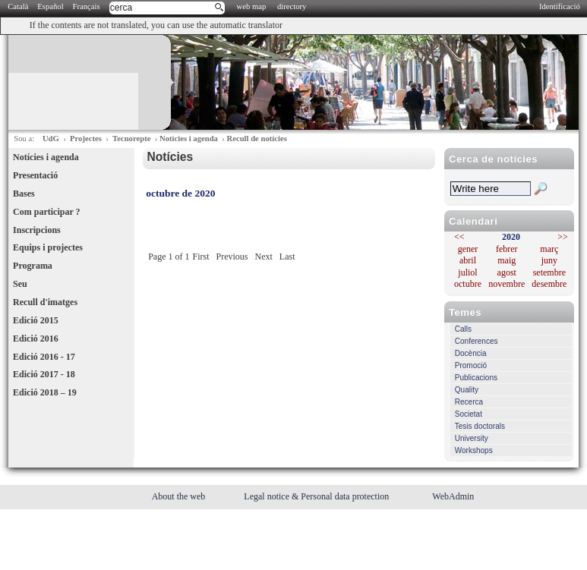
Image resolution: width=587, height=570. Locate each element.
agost (506, 272)
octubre (467, 284)
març (549, 249)
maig (506, 260)
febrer (507, 249)
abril (467, 260)
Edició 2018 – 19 (45, 392)
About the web (180, 496)
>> (562, 236)
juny (549, 260)
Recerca (469, 402)
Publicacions (476, 377)
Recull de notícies (256, 138)
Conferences (476, 341)
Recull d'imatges (45, 302)
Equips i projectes (48, 247)
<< (459, 236)
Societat (468, 414)
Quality (466, 390)
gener (468, 249)
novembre (506, 284)
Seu (20, 284)
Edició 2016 (35, 338)
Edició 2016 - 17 (44, 356)
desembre (549, 284)
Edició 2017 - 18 (44, 374)
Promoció (471, 365)
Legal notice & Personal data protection (317, 496)
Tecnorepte (131, 138)
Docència (471, 353)
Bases (24, 193)
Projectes (86, 138)
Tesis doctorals (480, 426)
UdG (51, 138)
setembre (549, 272)
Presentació (35, 175)
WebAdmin (453, 496)
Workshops (474, 450)
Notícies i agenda (188, 138)
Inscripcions (37, 230)
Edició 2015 (35, 320)
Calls (463, 329)
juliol (467, 272)
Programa (32, 265)
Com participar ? (46, 211)
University (471, 438)
